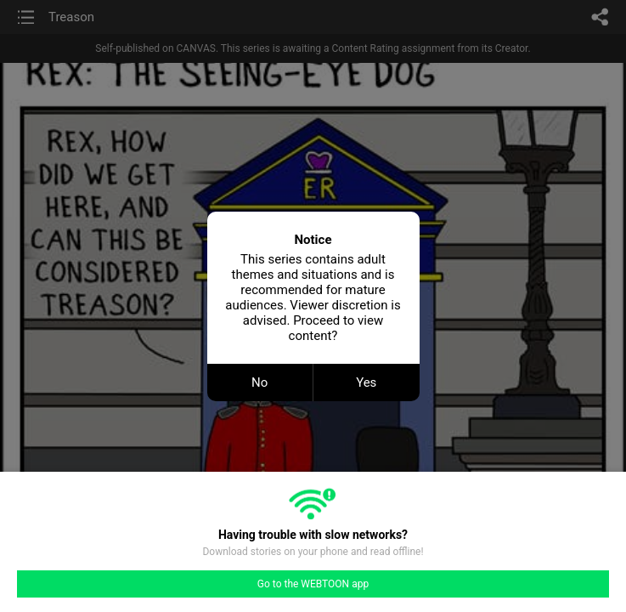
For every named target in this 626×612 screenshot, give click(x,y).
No (259, 382)
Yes (366, 382)
